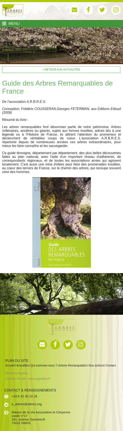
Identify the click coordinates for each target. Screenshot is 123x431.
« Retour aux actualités (61, 69)
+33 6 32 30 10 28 (24, 396)
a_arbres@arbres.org (27, 404)
